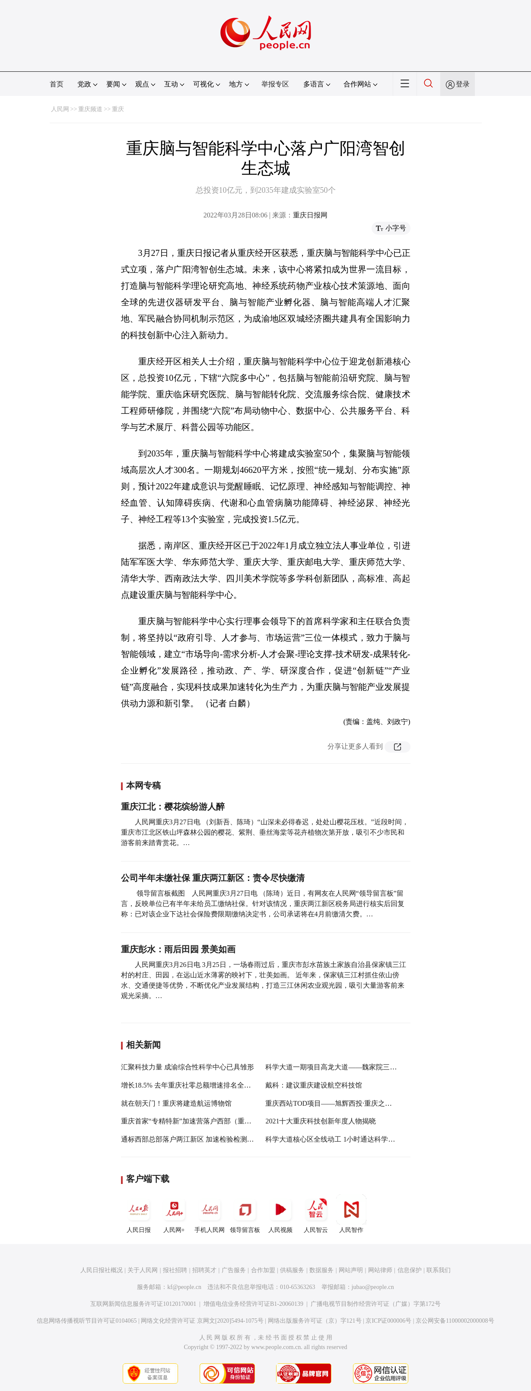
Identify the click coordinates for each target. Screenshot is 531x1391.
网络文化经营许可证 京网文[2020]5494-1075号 (202, 1321)
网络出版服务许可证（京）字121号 (315, 1321)
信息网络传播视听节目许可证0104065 (87, 1321)
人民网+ (174, 1213)
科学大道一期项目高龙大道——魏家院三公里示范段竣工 (351, 1067)
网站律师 (380, 1270)
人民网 (60, 109)
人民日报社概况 (101, 1270)
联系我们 (438, 1270)
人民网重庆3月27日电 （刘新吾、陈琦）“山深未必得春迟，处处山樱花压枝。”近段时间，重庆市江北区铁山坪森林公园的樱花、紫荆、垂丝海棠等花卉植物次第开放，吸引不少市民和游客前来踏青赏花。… (265, 832)
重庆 (118, 109)
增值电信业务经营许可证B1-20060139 (253, 1304)
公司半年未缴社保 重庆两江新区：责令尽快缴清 (213, 878)
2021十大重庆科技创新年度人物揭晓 (320, 1121)
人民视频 (280, 1213)
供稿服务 (292, 1270)
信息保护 (409, 1270)
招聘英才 (204, 1270)
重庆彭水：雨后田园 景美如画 (178, 949)
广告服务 (234, 1270)
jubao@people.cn (373, 1287)
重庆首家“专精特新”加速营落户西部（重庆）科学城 (200, 1121)
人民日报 (139, 1213)
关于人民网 (142, 1270)
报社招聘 (175, 1270)
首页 (57, 84)
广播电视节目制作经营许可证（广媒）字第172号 (376, 1304)
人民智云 (316, 1213)
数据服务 (321, 1270)
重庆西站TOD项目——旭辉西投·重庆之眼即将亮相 (342, 1103)
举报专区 (275, 84)
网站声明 (351, 1270)
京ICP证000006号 (388, 1321)
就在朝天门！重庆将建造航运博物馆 (176, 1103)
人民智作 (351, 1213)
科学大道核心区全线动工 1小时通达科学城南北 (337, 1139)
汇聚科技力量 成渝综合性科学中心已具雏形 (187, 1067)
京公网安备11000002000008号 (455, 1321)
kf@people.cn (184, 1287)
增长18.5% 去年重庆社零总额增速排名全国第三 (193, 1085)
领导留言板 (245, 1213)
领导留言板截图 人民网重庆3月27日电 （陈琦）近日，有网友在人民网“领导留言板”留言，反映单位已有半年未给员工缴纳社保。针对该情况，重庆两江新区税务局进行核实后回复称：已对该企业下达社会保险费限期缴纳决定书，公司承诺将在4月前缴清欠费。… (262, 904)
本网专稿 (143, 785)
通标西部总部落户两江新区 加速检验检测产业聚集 (198, 1139)
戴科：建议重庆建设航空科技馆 (313, 1085)
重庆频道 (90, 109)
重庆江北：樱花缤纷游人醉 (173, 806)
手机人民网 (209, 1213)
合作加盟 (263, 1270)
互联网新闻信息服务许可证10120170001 (143, 1304)
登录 (463, 84)
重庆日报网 (310, 215)
